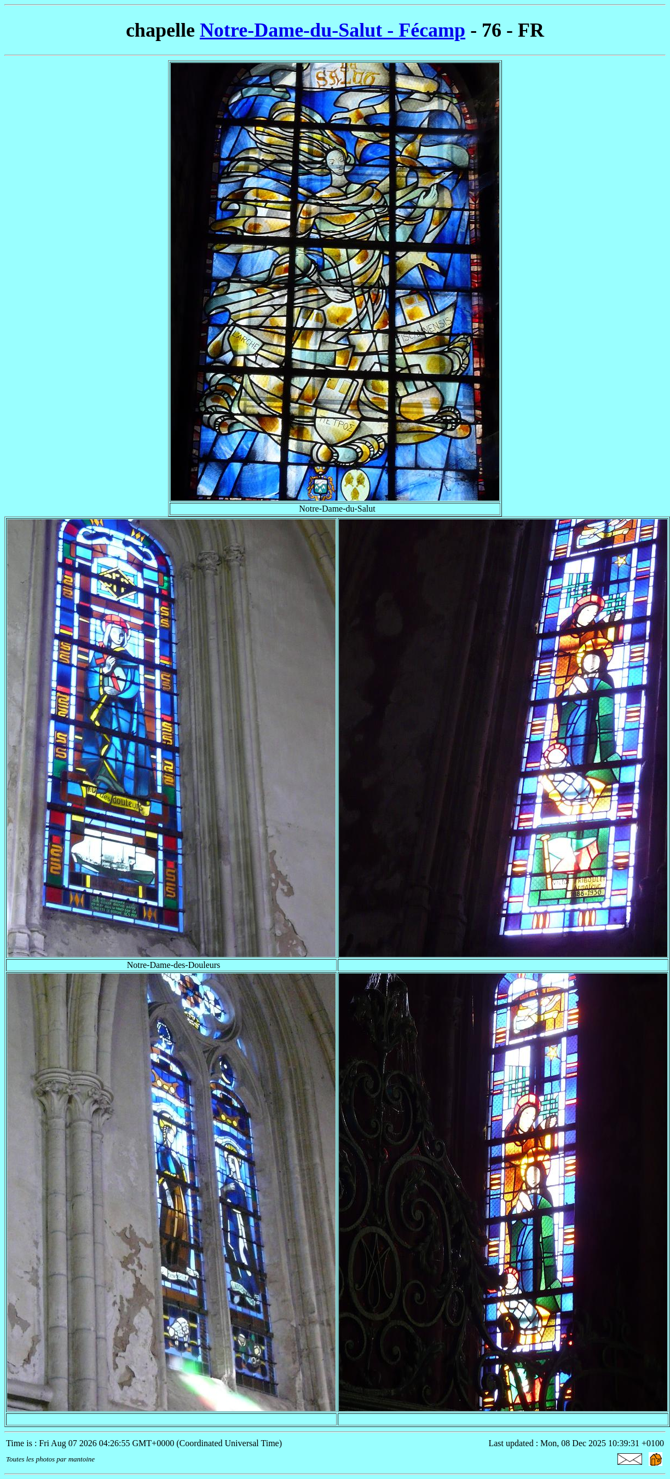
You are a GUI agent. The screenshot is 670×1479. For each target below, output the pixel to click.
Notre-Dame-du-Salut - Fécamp (332, 30)
